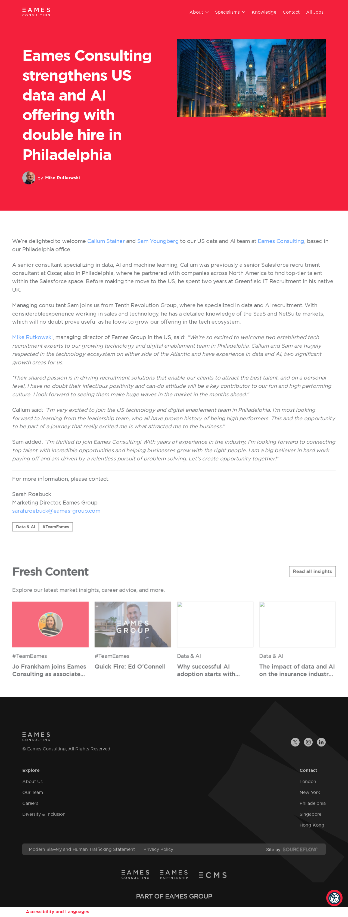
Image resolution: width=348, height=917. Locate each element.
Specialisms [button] (230, 12)
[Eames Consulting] (36, 12)
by (51, 177)
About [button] (199, 12)
